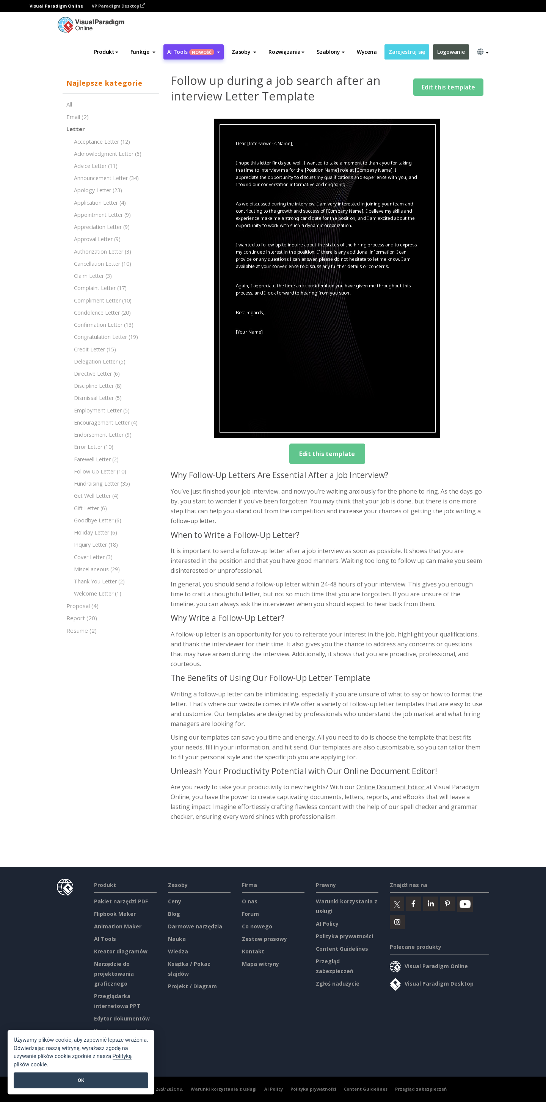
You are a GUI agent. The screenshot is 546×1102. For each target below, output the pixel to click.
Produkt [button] (106, 51)
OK (81, 1080)
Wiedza (178, 951)
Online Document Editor (391, 787)
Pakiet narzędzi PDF (121, 901)
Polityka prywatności (344, 936)
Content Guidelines (342, 948)
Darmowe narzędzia (195, 926)
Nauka (177, 938)
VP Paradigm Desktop (118, 6)
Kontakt (253, 951)
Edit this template (448, 87)
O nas (249, 901)
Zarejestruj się (407, 51)
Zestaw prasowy (264, 938)
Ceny (174, 901)
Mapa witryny (260, 963)
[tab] (111, 83)
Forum (250, 913)
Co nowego (257, 926)
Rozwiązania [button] (286, 51)
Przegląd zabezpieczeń (421, 1089)
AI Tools (105, 938)
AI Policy (327, 923)
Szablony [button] (331, 51)
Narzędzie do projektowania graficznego (114, 973)
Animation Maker (117, 926)
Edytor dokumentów (122, 1018)
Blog (174, 913)
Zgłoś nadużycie (337, 983)
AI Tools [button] (193, 51)
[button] (143, 52)
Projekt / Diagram (192, 986)
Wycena (367, 51)
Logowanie (450, 51)
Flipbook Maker (115, 913)
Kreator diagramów (120, 951)
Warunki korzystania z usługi (224, 1089)
